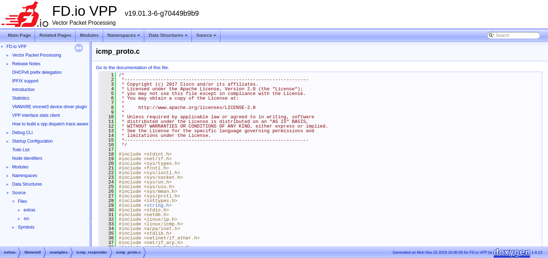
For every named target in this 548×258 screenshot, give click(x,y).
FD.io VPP (16, 46)
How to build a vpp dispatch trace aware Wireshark (60, 123)
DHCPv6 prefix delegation (37, 72)
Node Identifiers (27, 158)
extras (29, 209)
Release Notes (26, 63)
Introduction (23, 89)
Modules (89, 35)
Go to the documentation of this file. (132, 67)
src (26, 218)
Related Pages (55, 35)
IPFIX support (25, 80)
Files (22, 201)
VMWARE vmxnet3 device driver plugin (49, 106)
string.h (158, 205)
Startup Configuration (32, 141)
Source (206, 37)
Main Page (19, 35)
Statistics (20, 98)
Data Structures (169, 37)
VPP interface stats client (36, 115)
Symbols (26, 227)
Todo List (20, 149)
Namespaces (124, 37)
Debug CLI (22, 132)
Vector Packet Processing (36, 55)
